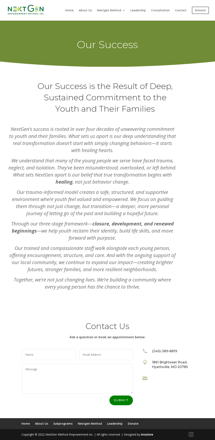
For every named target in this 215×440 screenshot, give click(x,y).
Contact (181, 10)
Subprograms (63, 423)
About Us (85, 10)
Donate (133, 423)
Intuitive (147, 434)
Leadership (138, 10)
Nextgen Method (109, 10)
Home (69, 10)
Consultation (160, 10)
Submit (121, 400)
